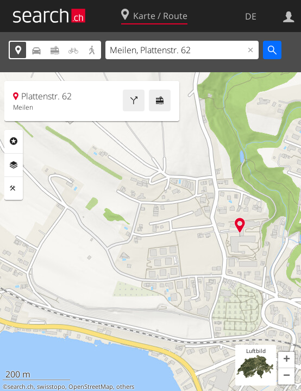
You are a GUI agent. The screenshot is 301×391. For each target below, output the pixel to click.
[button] (286, 360)
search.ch (21, 386)
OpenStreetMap (90, 386)
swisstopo (51, 386)
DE (250, 16)
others (125, 386)
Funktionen (13, 188)
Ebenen (13, 165)
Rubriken (13, 141)
